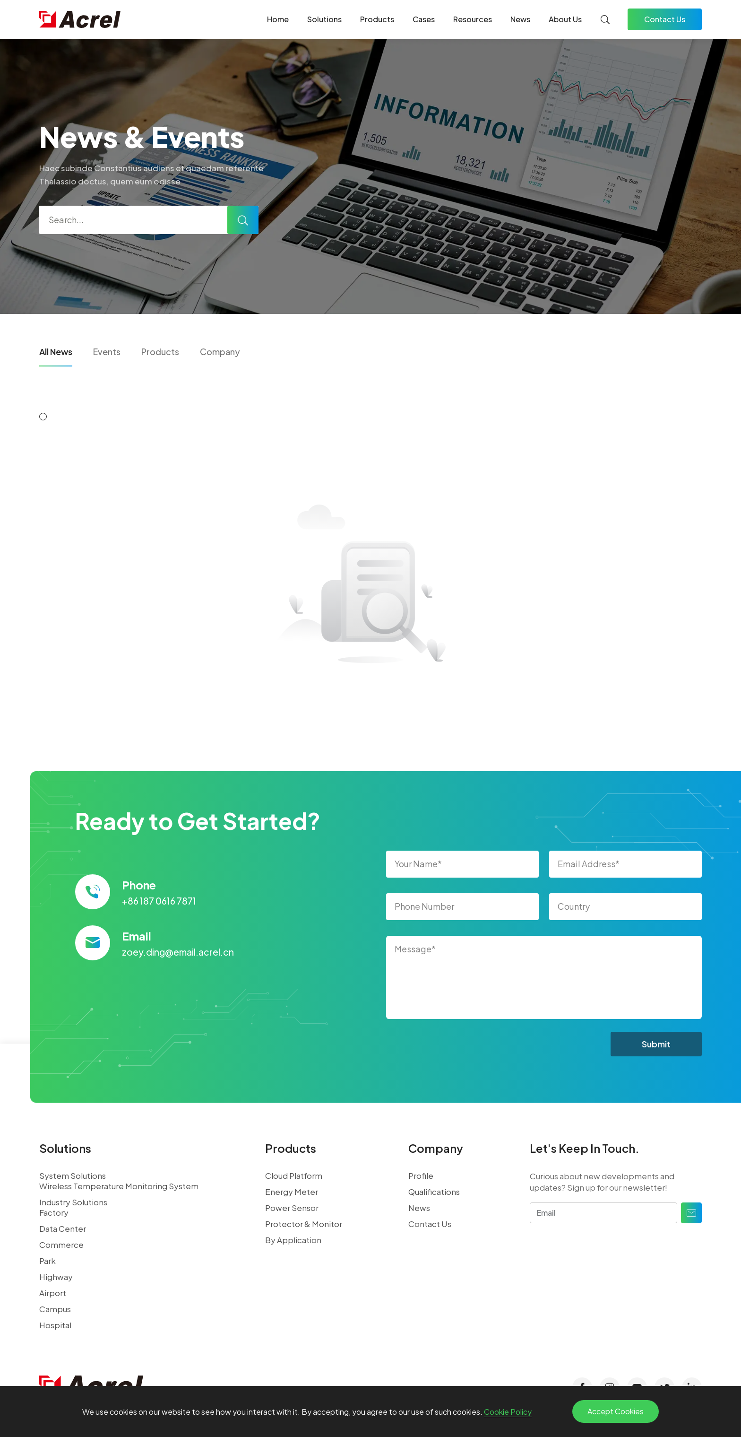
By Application (293, 1240)
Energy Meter (291, 1191)
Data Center (62, 1228)
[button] (43, 416)
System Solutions (72, 1175)
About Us (565, 19)
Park (47, 1260)
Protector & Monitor (303, 1224)
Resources (472, 19)
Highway (56, 1277)
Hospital (55, 1325)
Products (377, 19)
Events (107, 351)
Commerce (61, 1244)
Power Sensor (292, 1207)
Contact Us (664, 19)
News (520, 19)
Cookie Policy (508, 1412)
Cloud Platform (293, 1175)
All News (55, 351)
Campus (55, 1309)
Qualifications (434, 1191)
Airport (52, 1293)
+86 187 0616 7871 (159, 900)
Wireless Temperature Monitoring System (118, 1186)
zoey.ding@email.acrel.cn (178, 952)
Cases (424, 19)
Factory (54, 1212)
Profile (420, 1175)
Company (220, 351)
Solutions (324, 19)
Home (278, 19)
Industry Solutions (73, 1202)
